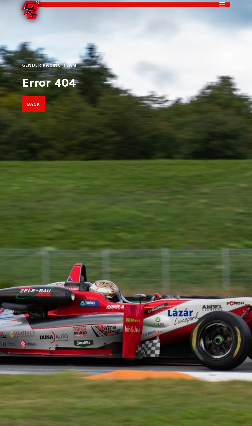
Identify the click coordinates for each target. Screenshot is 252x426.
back (33, 104)
